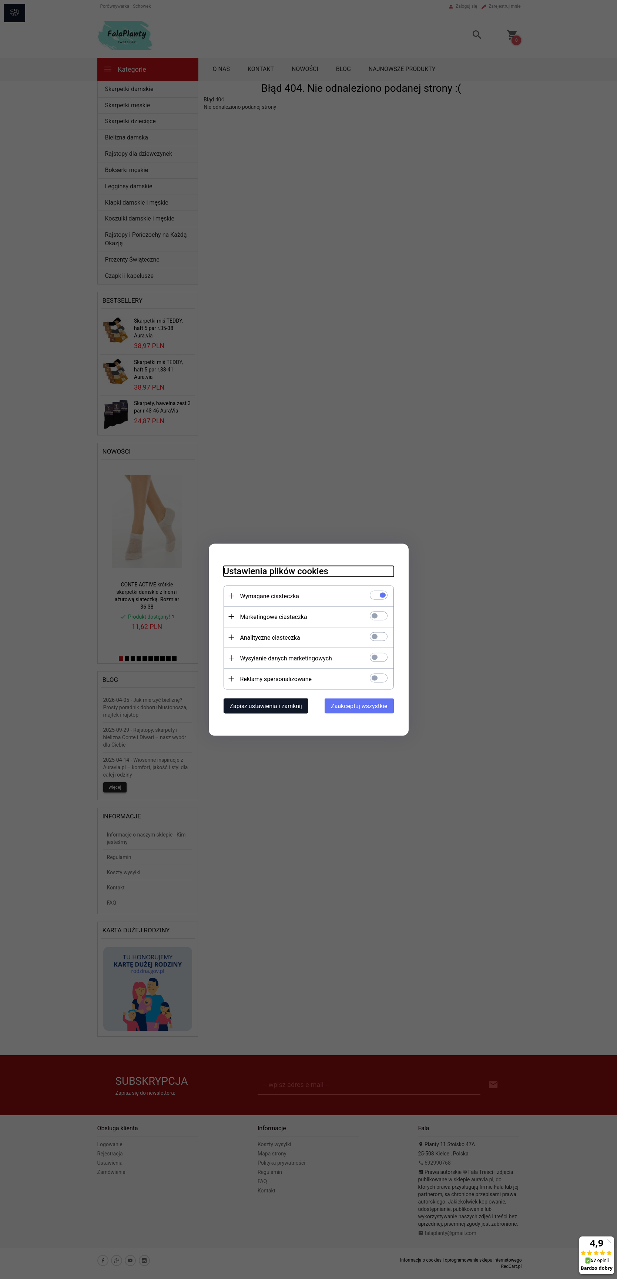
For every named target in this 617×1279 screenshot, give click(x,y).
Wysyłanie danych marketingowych (286, 658)
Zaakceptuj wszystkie (359, 705)
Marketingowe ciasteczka (273, 616)
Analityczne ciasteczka (270, 637)
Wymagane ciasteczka (269, 595)
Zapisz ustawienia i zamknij (266, 705)
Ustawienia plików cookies (276, 571)
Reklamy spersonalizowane (276, 678)
